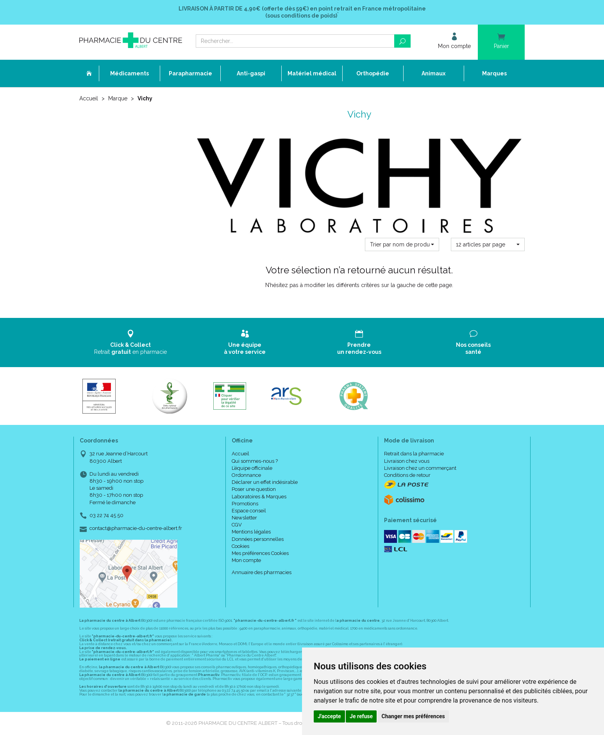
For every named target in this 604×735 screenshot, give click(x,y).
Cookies (240, 546)
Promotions (245, 504)
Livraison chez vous (406, 461)
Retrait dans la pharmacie (414, 454)
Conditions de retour (407, 475)
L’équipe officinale (252, 468)
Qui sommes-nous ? (255, 461)
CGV (237, 525)
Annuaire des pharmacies (261, 572)
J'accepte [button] (329, 716)
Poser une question (254, 489)
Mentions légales (251, 532)
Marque (117, 98)
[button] (402, 244)
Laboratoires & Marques (259, 497)
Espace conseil (249, 511)
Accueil (88, 98)
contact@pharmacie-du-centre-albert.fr (135, 528)
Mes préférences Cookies (260, 553)
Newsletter (244, 518)
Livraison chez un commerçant (420, 468)
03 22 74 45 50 (106, 515)
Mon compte (246, 560)
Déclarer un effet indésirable (265, 482)
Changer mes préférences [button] (413, 716)
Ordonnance (246, 475)
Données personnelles (258, 539)
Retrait (130, 342)
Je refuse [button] (361, 716)
